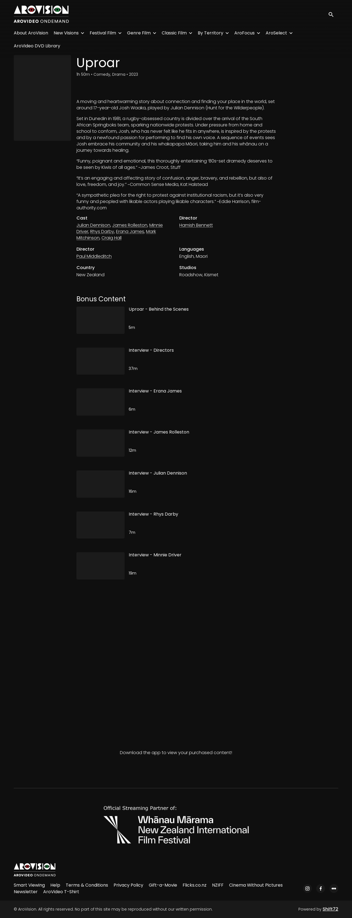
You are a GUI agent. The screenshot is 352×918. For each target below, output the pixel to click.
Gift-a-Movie (163, 885)
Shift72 (330, 909)
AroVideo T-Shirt (61, 892)
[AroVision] (35, 869)
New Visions (66, 33)
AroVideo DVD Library (37, 46)
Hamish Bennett (196, 225)
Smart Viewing (29, 885)
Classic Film (174, 33)
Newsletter (26, 892)
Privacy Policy (128, 885)
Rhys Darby (102, 231)
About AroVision (31, 33)
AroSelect (276, 33)
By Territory (210, 33)
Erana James (130, 231)
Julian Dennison (93, 225)
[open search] (333, 14)
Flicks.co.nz (195, 885)
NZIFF (218, 885)
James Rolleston (129, 225)
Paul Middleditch (94, 256)
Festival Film (103, 33)
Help (55, 885)
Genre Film (139, 33)
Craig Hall (111, 238)
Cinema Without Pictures (256, 885)
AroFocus (244, 33)
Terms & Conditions (87, 885)
